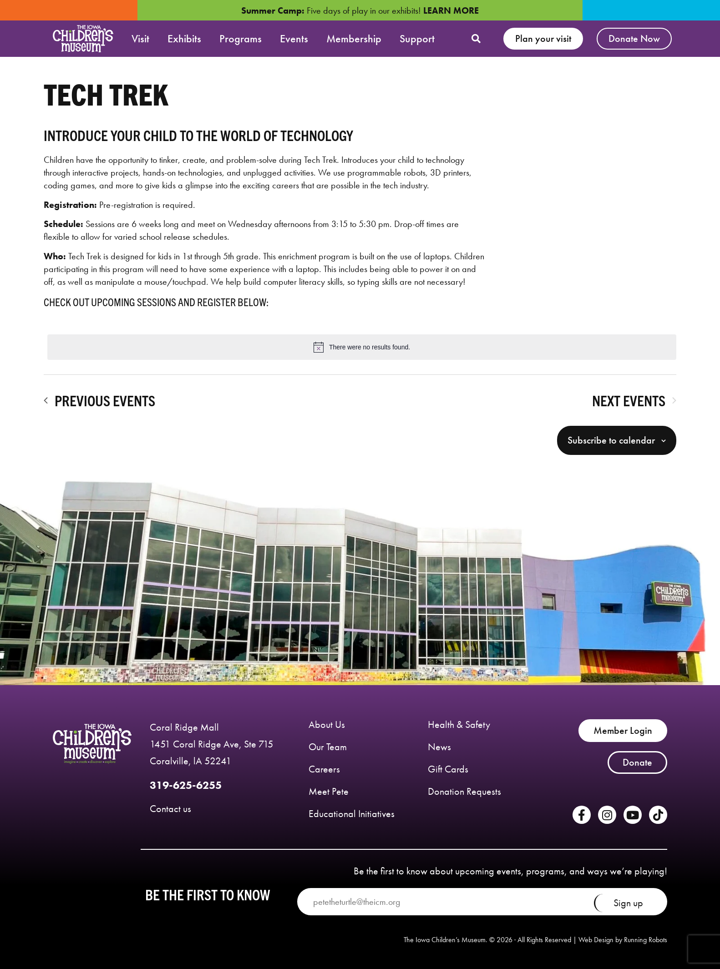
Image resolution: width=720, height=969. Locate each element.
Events (294, 38)
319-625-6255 (186, 785)
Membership (353, 38)
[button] (476, 38)
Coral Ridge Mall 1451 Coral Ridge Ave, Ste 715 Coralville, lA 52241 (212, 744)
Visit (140, 38)
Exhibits (184, 38)
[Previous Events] (99, 400)
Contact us (170, 808)
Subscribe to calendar (611, 440)
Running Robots (645, 939)
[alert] (361, 347)
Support (417, 38)
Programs (240, 38)
